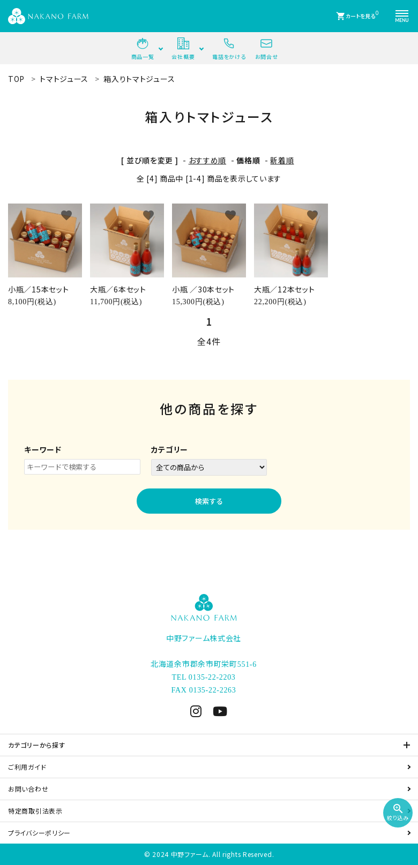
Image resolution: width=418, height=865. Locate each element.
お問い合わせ (28, 788)
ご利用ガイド (27, 766)
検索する (209, 501)
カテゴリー (170, 449)
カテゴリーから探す (36, 744)
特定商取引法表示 (35, 810)
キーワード (43, 449)
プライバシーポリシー (39, 832)
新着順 (282, 160)
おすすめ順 (208, 160)
